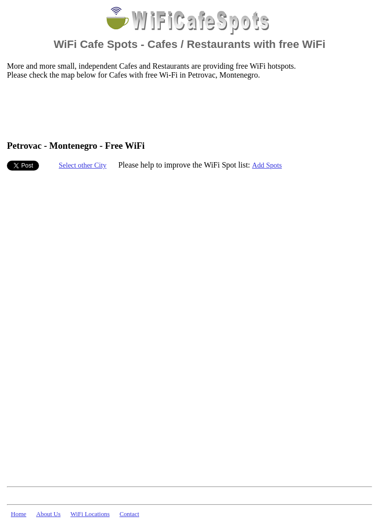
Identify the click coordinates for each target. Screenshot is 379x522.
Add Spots (267, 165)
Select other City (83, 165)
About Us (48, 514)
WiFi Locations (90, 514)
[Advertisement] (186, 109)
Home (18, 514)
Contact (129, 514)
